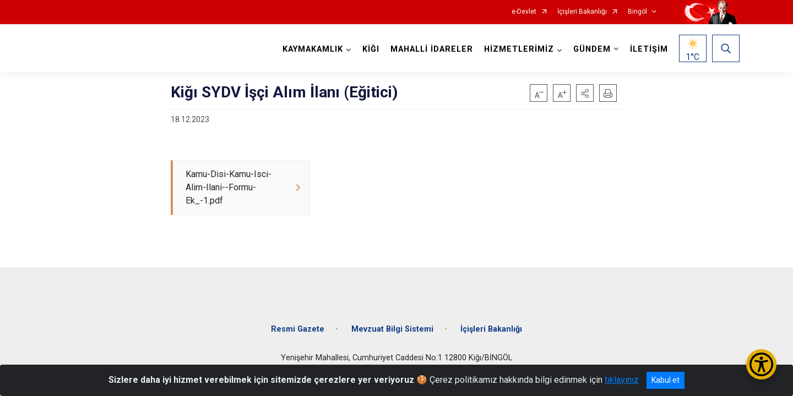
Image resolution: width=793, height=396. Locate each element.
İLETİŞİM (649, 49)
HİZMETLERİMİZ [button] (519, 49)
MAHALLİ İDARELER (431, 49)
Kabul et (665, 380)
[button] (585, 93)
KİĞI (370, 49)
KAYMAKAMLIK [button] (313, 49)
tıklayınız (622, 380)
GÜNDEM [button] (592, 49)
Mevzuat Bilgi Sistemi (392, 329)
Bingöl (637, 11)
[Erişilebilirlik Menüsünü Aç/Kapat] (761, 364)
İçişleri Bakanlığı (582, 11)
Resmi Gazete (297, 329)
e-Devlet (524, 11)
